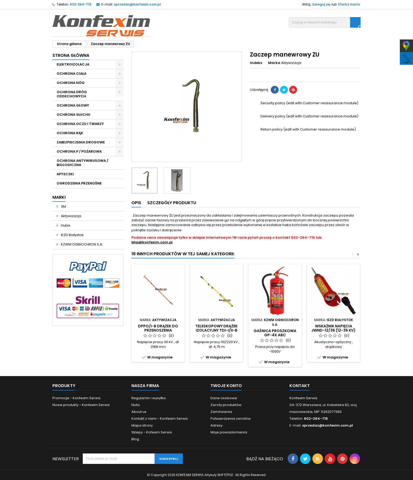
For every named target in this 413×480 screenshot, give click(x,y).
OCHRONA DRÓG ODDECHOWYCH (72, 94)
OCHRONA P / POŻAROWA (79, 151)
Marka (274, 63)
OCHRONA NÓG (71, 82)
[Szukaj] (325, 22)
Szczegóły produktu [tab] (171, 203)
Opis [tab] (136, 203)
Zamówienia (221, 411)
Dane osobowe (223, 398)
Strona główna (70, 55)
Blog (135, 439)
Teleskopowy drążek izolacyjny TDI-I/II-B (216, 328)
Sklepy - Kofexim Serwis (151, 432)
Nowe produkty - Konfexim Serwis (81, 404)
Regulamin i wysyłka (148, 398)
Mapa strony (142, 425)
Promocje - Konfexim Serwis (76, 398)
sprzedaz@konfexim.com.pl (137, 4)
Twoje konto (226, 386)
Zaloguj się (321, 4)
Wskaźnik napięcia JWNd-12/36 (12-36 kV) (333, 328)
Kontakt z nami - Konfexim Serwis (159, 418)
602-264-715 (80, 4)
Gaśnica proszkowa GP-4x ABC (275, 333)
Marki (59, 197)
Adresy (216, 425)
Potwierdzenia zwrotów (230, 418)
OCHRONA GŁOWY (73, 105)
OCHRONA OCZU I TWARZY (80, 123)
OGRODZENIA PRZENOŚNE (79, 183)
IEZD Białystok (72, 234)
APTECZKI (65, 174)
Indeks (256, 63)
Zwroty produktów (226, 404)
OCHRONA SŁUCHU (73, 114)
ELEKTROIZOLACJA (73, 64)
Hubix (65, 225)
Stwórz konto (349, 4)
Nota (135, 404)
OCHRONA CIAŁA (71, 73)
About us (138, 411)
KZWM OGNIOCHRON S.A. (81, 244)
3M (63, 206)
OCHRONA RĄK (70, 133)
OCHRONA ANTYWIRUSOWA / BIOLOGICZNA (82, 162)
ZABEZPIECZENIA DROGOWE (81, 142)
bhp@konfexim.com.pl (152, 242)
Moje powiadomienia (228, 432)
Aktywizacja (70, 215)
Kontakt (299, 386)
